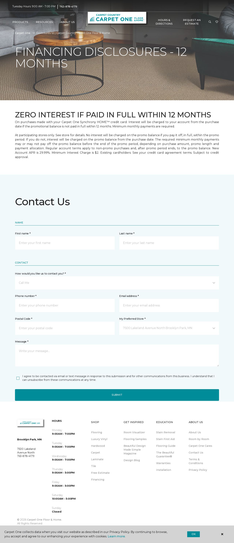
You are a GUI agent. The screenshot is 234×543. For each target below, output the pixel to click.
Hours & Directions (164, 21)
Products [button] (20, 22)
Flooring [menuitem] (96, 432)
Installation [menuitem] (163, 470)
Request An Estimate (192, 21)
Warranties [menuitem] (163, 463)
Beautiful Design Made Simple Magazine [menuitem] (135, 449)
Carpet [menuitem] (95, 452)
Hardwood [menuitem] (98, 445)
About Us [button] (68, 22)
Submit (117, 394)
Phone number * (25, 296)
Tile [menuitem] (93, 466)
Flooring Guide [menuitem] (166, 445)
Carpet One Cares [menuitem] (200, 445)
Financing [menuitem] (97, 479)
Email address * (129, 296)
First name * (23, 233)
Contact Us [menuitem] (196, 452)
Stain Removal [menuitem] (165, 432)
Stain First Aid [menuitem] (165, 439)
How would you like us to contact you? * (40, 273)
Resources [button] (44, 22)
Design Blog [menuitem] (132, 460)
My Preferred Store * (132, 319)
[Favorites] (216, 22)
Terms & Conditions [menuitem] (196, 461)
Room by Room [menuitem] (199, 439)
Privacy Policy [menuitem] (198, 470)
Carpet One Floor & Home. (44, 519)
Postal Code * (23, 319)
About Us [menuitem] (195, 432)
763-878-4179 (68, 6)
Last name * (126, 233)
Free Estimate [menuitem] (100, 472)
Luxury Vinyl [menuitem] (99, 439)
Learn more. (116, 536)
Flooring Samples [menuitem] (135, 439)
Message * (21, 341)
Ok (193, 534)
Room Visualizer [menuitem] (134, 432)
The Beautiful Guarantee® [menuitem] (165, 454)
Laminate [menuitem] (97, 459)
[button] (209, 22)
